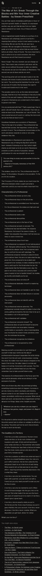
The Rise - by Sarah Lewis (14, 527)
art (9, 8)
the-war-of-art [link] (17, 8)
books (34, 3)
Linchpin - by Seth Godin (13, 530)
